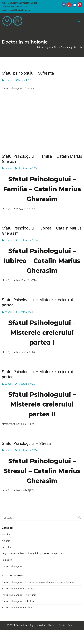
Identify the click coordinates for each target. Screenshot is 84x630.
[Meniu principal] (79, 21)
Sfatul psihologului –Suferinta (28, 73)
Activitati (6, 534)
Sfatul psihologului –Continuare (19, 595)
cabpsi (8, 80)
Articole (6, 540)
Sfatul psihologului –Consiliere (18, 588)
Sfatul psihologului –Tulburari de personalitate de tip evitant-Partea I (39, 582)
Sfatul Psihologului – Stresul (27, 443)
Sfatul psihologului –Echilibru (18, 601)
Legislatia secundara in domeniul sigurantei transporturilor (33, 553)
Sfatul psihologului (12, 566)
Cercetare (7, 547)
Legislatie (7, 559)
